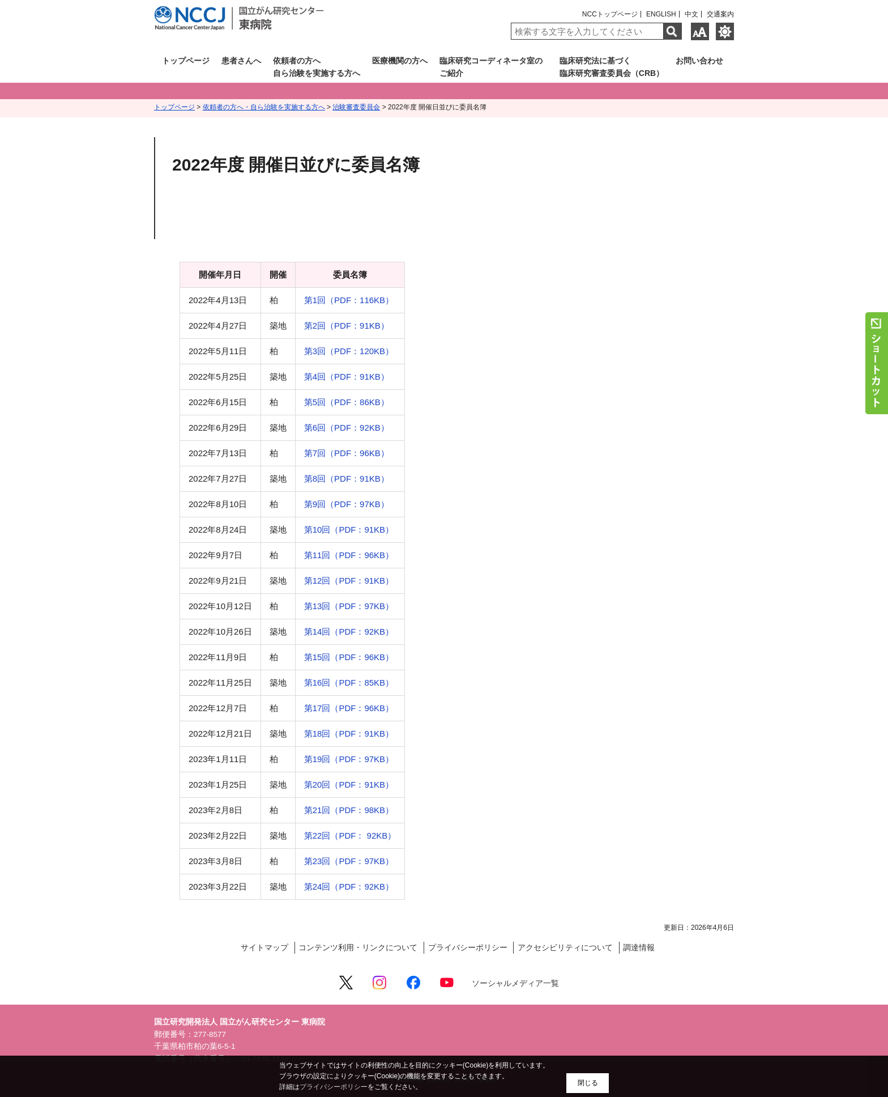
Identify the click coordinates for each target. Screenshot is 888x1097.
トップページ (174, 107)
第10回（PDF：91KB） (349, 529)
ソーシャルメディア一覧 (515, 983)
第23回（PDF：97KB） (349, 861)
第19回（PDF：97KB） (349, 759)
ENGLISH (661, 14)
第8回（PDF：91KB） (346, 478)
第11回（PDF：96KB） (349, 555)
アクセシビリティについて (565, 947)
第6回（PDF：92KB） (346, 427)
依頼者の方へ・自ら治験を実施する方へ (264, 107)
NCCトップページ (610, 14)
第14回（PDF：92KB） (349, 631)
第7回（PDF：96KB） (346, 453)
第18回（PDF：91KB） (349, 733)
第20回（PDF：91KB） (349, 784)
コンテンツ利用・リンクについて (357, 947)
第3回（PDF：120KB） (349, 351)
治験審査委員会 (356, 107)
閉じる (588, 1083)
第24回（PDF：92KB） (349, 886)
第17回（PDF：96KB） (349, 708)
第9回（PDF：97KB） (346, 504)
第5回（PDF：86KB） (346, 402)
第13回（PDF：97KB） (349, 606)
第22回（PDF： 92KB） (350, 835)
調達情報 (639, 947)
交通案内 (720, 14)
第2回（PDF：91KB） (346, 325)
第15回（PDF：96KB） (349, 657)
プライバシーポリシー (467, 947)
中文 (691, 14)
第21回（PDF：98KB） (349, 810)
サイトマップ (264, 947)
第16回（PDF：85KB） (349, 682)
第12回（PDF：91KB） (349, 580)
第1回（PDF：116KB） (349, 300)
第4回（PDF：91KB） (346, 376)
